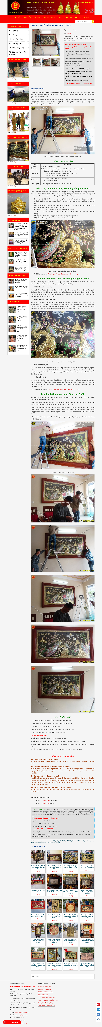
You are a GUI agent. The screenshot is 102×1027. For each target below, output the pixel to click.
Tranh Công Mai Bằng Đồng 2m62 (69, 841)
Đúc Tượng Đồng (43, 994)
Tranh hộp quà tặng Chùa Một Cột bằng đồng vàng (54, 891)
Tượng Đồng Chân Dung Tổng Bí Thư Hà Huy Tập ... (22, 337)
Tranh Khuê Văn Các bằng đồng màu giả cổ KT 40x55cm (70, 892)
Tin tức (38, 17)
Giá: (65, 33)
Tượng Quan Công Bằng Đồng (46, 997)
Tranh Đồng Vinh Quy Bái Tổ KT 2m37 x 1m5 (87, 866)
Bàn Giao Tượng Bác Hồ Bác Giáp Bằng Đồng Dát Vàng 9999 (21, 234)
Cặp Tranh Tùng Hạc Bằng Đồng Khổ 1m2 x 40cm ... (70, 941)
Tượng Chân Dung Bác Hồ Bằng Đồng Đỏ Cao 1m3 (22, 327)
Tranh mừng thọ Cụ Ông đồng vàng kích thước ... (38, 915)
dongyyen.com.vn (22, 1023)
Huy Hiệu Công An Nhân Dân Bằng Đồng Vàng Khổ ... (22, 347)
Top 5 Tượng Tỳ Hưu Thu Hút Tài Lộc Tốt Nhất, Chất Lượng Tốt (21, 268)
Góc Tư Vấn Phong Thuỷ (53, 17)
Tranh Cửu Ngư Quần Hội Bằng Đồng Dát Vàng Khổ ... (38, 965)
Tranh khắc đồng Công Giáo (38, 891)
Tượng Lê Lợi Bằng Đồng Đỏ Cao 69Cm (22, 317)
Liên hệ (69, 33)
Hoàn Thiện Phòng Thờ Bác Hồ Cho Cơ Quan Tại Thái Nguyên (21, 241)
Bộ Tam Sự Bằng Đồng (44, 989)
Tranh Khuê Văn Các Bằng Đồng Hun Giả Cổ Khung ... (87, 965)
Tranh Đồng (13, 35)
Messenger (98, 1015)
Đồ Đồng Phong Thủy (16, 48)
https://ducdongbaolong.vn (22, 1012)
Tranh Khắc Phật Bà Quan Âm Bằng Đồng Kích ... (38, 941)
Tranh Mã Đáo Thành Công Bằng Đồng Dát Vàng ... (87, 916)
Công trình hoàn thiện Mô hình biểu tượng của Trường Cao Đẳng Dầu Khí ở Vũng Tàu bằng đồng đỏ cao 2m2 (18, 226)
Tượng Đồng (13, 30)
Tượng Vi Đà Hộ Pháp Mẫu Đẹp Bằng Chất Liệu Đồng (21, 281)
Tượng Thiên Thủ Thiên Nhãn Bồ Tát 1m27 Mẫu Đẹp (21, 288)
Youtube (98, 1005)
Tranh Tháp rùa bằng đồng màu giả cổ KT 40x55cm (87, 892)
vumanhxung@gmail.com (21, 1015)
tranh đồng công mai (40, 842)
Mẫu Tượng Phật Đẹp (73, 17)
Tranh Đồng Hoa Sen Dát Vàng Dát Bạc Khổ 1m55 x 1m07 (54, 965)
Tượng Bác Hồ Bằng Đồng (45, 1003)
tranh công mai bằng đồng (52, 841)
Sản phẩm (28, 17)
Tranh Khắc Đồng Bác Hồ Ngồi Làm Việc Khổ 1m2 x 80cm (38, 867)
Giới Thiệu (17, 17)
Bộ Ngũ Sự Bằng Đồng (44, 986)
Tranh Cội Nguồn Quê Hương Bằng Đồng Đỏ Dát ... (54, 867)
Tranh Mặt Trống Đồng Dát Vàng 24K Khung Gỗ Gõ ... (71, 916)
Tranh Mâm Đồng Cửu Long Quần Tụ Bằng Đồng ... (54, 941)
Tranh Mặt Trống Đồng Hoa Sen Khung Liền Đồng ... (54, 916)
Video (86, 17)
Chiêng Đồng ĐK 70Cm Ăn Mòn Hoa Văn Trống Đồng (22, 308)
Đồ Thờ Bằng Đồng (16, 39)
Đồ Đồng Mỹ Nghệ (15, 43)
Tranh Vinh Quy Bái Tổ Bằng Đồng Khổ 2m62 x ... (70, 965)
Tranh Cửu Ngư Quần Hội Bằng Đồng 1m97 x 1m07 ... (87, 941)
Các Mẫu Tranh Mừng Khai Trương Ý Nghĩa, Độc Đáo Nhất (21, 261)
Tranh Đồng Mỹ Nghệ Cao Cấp (46, 1005)
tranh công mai (40, 841)
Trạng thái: (67, 30)
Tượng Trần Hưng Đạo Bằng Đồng (47, 1000)
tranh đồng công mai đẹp (53, 842)
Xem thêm (10, 79)
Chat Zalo (98, 1010)
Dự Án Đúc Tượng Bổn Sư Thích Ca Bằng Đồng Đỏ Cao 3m (21, 295)
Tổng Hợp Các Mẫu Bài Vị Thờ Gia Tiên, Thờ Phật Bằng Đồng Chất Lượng (21, 254)
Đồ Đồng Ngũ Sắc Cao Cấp (45, 992)
